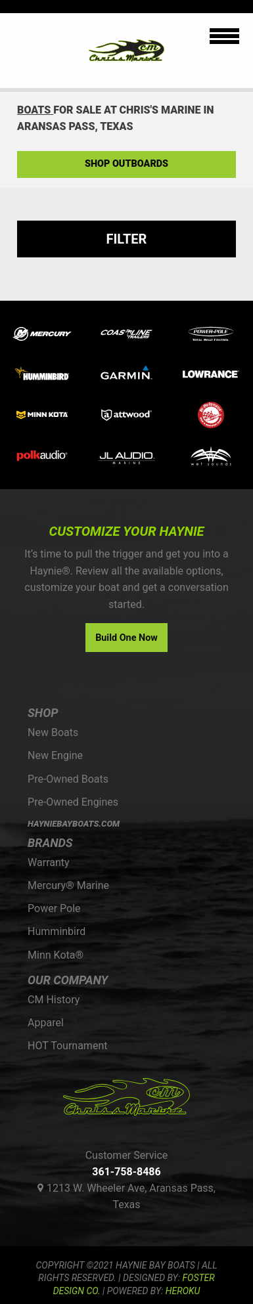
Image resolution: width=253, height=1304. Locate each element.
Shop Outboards (126, 163)
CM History (54, 999)
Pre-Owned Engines (73, 802)
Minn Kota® (55, 955)
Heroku (183, 1291)
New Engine (55, 755)
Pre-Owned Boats (68, 779)
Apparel (46, 1022)
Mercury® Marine (68, 885)
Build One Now (126, 637)
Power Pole (54, 908)
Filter (126, 239)
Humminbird (56, 931)
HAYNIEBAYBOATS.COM (74, 824)
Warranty (49, 862)
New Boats (53, 732)
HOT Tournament (67, 1045)
